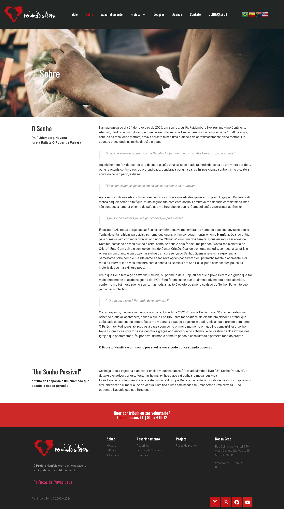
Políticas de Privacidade (53, 482)
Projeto (138, 14)
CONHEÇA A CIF (218, 14)
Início (74, 14)
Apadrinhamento (112, 14)
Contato (195, 14)
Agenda (177, 14)
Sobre (89, 14)
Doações (158, 14)
